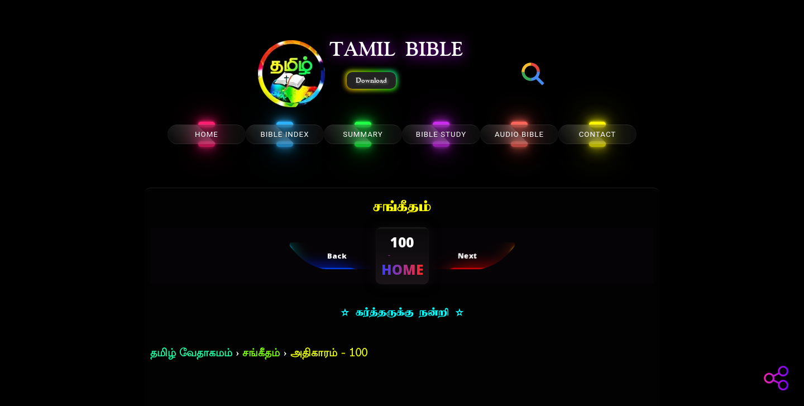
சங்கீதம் (261, 353)
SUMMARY (363, 134)
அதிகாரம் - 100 (328, 353)
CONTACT (597, 134)
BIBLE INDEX (284, 134)
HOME (206, 134)
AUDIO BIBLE (519, 134)
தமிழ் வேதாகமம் (191, 353)
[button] (291, 74)
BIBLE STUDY (441, 134)
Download (371, 80)
